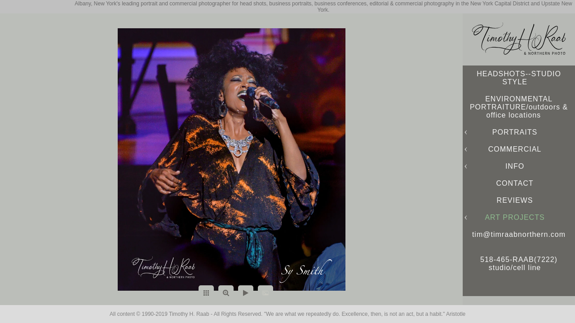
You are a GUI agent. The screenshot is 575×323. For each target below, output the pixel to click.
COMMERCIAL (514, 149)
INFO (514, 166)
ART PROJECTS (514, 217)
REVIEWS (515, 200)
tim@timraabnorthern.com (519, 234)
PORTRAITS (514, 132)
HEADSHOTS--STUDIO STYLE (519, 78)
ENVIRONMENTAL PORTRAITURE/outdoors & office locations (519, 107)
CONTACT (514, 183)
